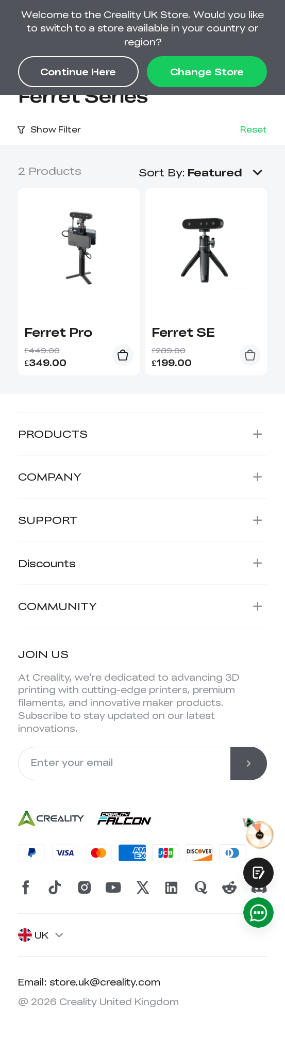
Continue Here (78, 71)
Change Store (207, 71)
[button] (227, 172)
